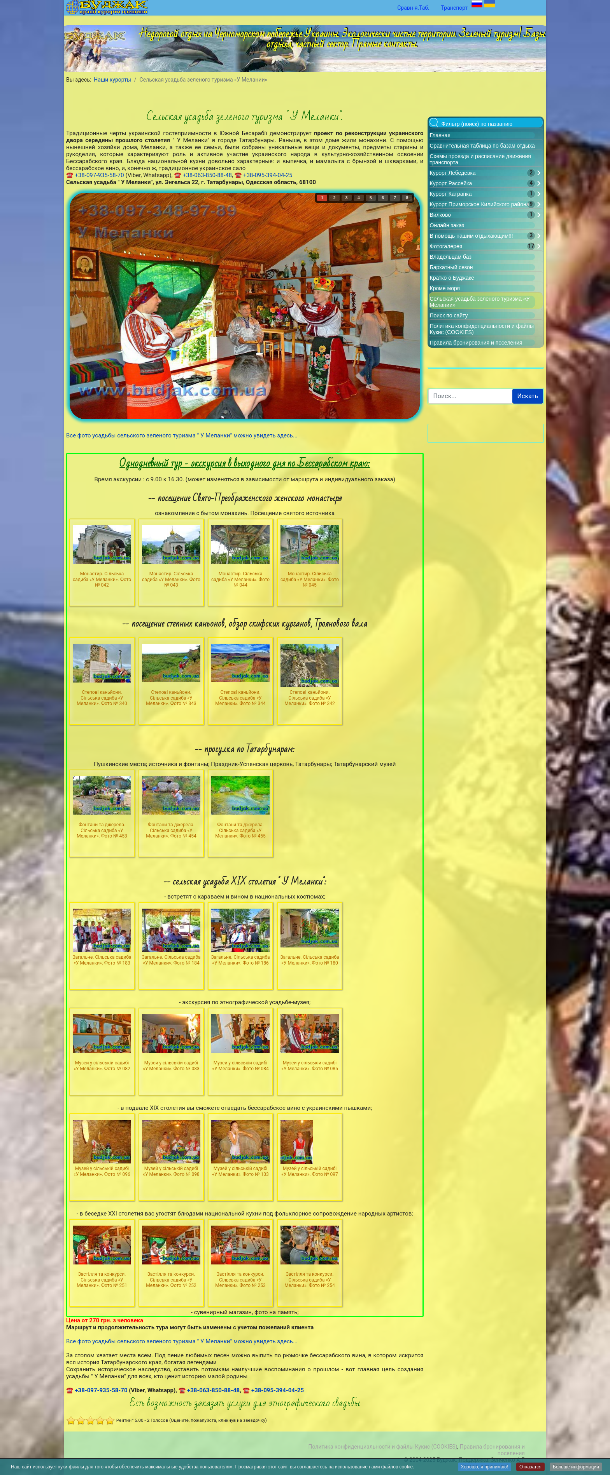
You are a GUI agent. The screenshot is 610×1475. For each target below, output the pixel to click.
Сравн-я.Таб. (413, 8)
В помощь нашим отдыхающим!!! (471, 236)
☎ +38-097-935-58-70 (95, 175)
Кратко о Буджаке (452, 278)
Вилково (440, 215)
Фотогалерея (446, 246)
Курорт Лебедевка (453, 173)
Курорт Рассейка (451, 183)
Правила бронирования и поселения (476, 343)
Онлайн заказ (447, 225)
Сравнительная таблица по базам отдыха (482, 146)
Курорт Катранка (451, 194)
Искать (527, 396)
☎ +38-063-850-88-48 (203, 175)
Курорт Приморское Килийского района (479, 204)
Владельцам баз (451, 257)
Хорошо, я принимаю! (484, 1467)
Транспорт (454, 8)
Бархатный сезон (451, 267)
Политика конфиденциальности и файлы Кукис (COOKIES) (382, 1447)
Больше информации (576, 1467)
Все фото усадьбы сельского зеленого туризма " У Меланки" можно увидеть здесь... (182, 435)
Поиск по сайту (449, 315)
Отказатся (530, 1467)
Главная (440, 135)
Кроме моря (445, 288)
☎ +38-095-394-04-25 (264, 175)
